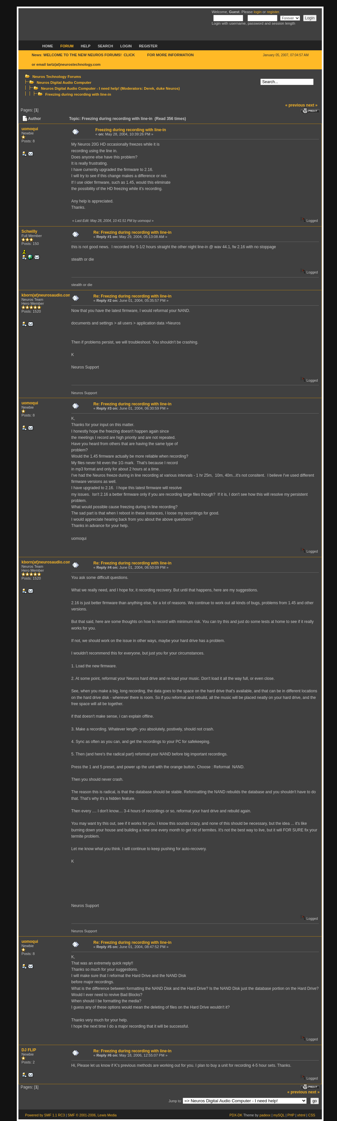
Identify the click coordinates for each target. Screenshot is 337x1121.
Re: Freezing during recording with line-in (132, 232)
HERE (141, 55)
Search (105, 46)
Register (148, 46)
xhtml (301, 1115)
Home (47, 46)
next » (312, 105)
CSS (311, 1115)
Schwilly (29, 231)
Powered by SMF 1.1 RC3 (45, 1115)
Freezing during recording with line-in (78, 94)
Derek (149, 88)
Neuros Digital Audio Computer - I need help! (80, 88)
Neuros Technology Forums (56, 77)
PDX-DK (235, 1115)
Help (86, 46)
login (258, 12)
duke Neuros (167, 88)
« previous (295, 105)
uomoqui (29, 129)
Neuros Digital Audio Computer (64, 82)
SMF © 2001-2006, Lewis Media (92, 1115)
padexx (265, 1115)
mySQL (278, 1115)
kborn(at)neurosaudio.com (46, 295)
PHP (290, 1115)
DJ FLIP (28, 1050)
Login (126, 46)
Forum (66, 46)
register (273, 12)
